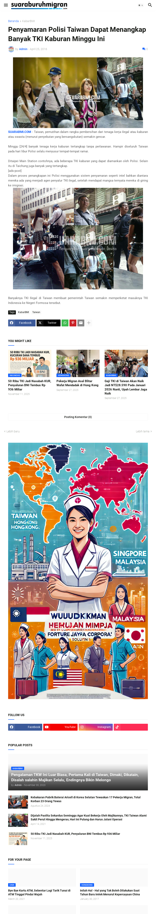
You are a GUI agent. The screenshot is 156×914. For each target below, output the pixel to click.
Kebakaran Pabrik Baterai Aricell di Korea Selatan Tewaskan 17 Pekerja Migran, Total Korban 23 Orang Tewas (86, 799)
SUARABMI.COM (19, 132)
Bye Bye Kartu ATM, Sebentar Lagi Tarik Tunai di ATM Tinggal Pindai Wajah (39, 892)
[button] (5, 5)
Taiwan (36, 312)
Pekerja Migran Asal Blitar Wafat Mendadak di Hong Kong (77, 383)
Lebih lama (143, 431)
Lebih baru (13, 431)
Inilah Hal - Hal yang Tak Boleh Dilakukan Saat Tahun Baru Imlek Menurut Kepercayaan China (110, 892)
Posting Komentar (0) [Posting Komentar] (78, 417)
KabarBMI (28, 21)
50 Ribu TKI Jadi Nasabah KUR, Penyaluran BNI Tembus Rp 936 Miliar (29, 385)
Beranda (13, 21)
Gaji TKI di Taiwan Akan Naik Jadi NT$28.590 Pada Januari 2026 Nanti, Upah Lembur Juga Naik (126, 387)
